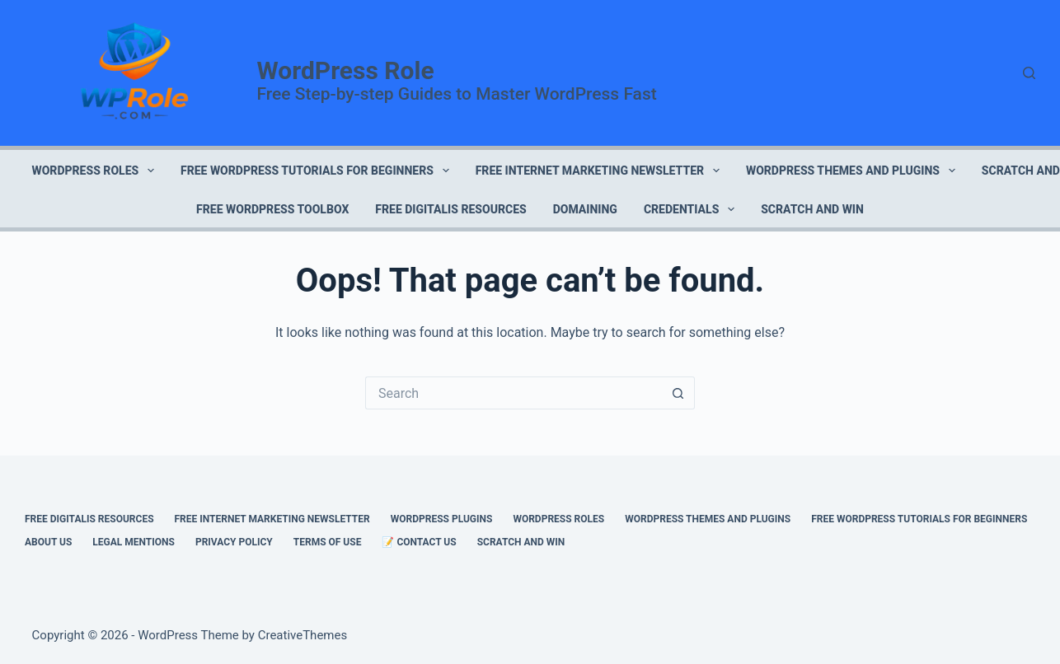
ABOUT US (48, 542)
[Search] (1029, 73)
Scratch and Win (812, 209)
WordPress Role (345, 70)
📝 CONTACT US (419, 542)
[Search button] (678, 392)
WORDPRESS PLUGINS (442, 519)
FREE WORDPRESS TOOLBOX (272, 209)
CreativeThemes (303, 635)
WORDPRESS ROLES (96, 170)
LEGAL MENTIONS (133, 542)
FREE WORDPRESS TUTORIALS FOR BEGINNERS (318, 170)
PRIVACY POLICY (234, 542)
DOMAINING (585, 209)
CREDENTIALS (692, 209)
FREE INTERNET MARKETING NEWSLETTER (601, 170)
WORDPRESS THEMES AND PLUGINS (854, 170)
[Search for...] (513, 392)
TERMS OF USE (327, 542)
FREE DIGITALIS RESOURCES (450, 209)
